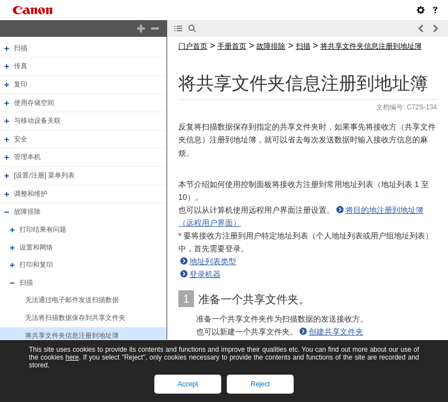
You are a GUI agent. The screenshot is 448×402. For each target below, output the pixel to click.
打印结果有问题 (43, 229)
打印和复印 (36, 265)
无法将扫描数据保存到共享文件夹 (75, 318)
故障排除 (27, 212)
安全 (20, 139)
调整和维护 (30, 194)
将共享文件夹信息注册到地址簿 (72, 335)
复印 (20, 84)
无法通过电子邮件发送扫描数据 (72, 300)
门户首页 (192, 46)
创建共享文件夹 (336, 331)
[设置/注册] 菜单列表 (44, 175)
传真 (20, 66)
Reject (260, 384)
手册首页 (231, 46)
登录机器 (205, 274)
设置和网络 (36, 247)
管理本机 (27, 157)
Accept (188, 384)
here (72, 357)
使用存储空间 (34, 103)
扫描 (20, 48)
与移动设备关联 (37, 121)
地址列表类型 (212, 261)
